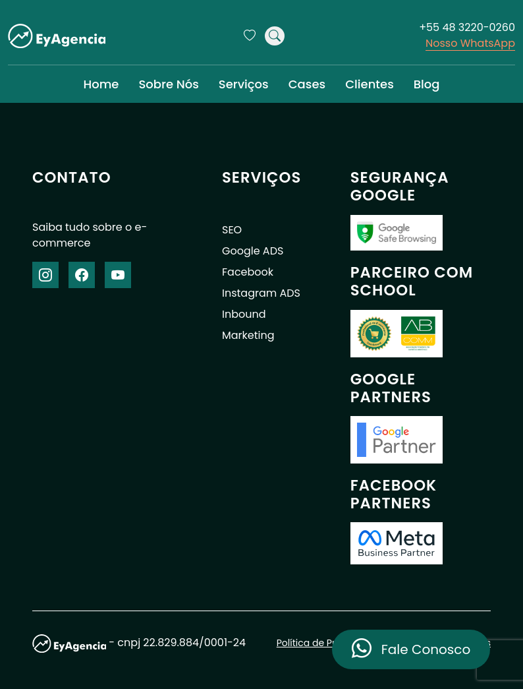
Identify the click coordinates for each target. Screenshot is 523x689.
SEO (232, 229)
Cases (307, 84)
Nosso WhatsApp (470, 43)
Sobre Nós (168, 84)
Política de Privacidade (329, 642)
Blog (427, 84)
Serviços (244, 84)
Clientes (369, 84)
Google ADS (252, 250)
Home (101, 84)
